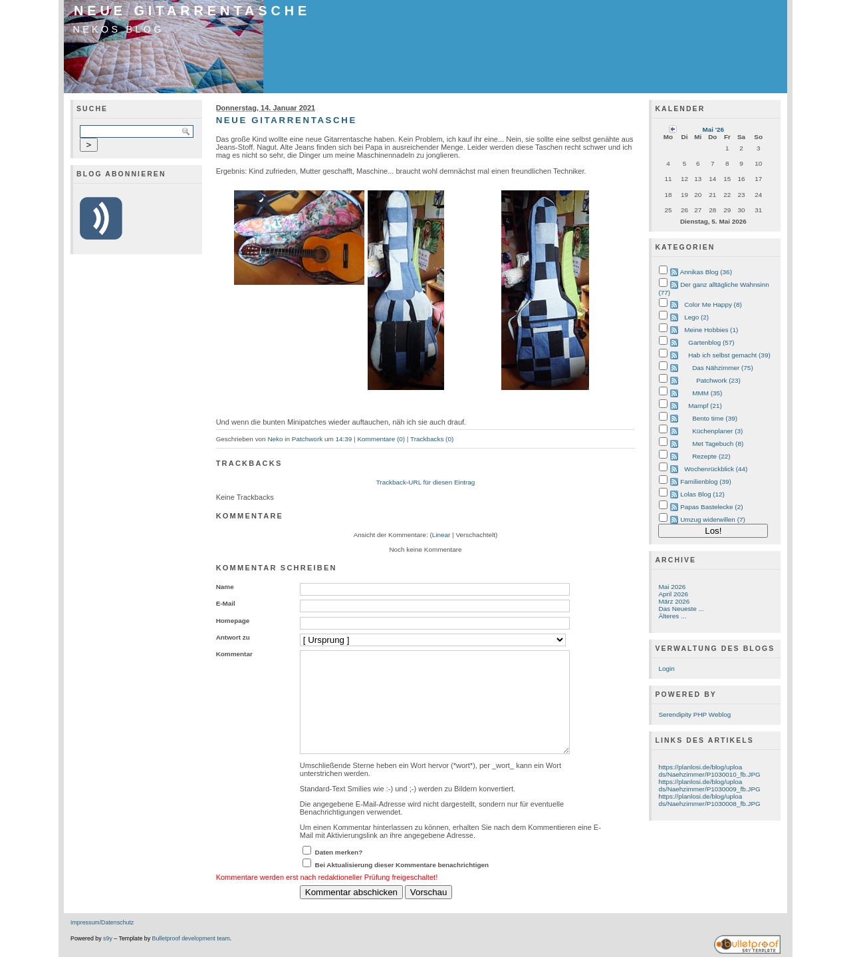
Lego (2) (696, 317)
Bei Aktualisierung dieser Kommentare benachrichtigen (402, 884)
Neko (275, 439)
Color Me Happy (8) (713, 304)
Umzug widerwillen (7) (712, 519)
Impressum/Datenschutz (102, 942)
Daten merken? (339, 872)
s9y (107, 958)
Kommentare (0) (381, 439)
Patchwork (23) (718, 380)
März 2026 (673, 601)
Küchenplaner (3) (717, 431)
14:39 (343, 439)
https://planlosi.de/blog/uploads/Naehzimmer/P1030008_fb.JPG (709, 800)
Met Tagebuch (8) (717, 443)
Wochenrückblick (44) (715, 469)
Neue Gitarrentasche (192, 10)
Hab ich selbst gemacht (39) (729, 355)
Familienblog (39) (705, 481)
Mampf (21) (705, 405)
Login (666, 668)
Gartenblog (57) (711, 342)
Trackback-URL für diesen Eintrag (425, 482)
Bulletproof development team (191, 958)
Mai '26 (713, 129)
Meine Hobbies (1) (711, 329)
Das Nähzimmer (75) (722, 367)
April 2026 (673, 594)
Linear (441, 534)
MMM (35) (707, 393)
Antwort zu (233, 637)
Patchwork (307, 439)
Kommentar (234, 654)
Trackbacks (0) (431, 439)
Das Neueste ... (680, 608)
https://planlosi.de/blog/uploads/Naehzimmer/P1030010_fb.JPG (709, 770)
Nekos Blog (118, 29)
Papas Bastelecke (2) (711, 506)
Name (225, 586)
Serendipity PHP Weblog (694, 714)
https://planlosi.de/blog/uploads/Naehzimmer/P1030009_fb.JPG (709, 785)
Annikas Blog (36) (706, 272)
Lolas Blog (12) (702, 494)
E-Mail (225, 603)
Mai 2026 (671, 586)
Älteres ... (672, 616)
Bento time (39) (714, 418)
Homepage (233, 620)
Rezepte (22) (711, 456)
